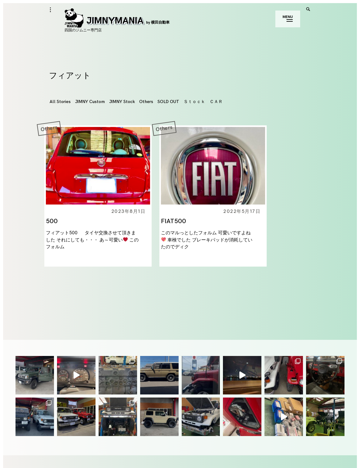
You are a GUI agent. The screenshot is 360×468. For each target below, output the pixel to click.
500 (52, 221)
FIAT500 (173, 221)
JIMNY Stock (122, 101)
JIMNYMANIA (117, 20)
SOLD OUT (168, 101)
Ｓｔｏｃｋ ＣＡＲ (203, 101)
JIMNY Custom (90, 101)
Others (146, 101)
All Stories (60, 101)
